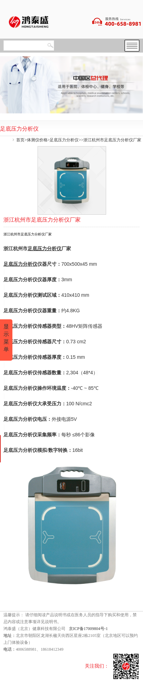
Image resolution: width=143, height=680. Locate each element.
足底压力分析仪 (64, 140)
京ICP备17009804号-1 (88, 628)
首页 (20, 140)
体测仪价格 (37, 140)
